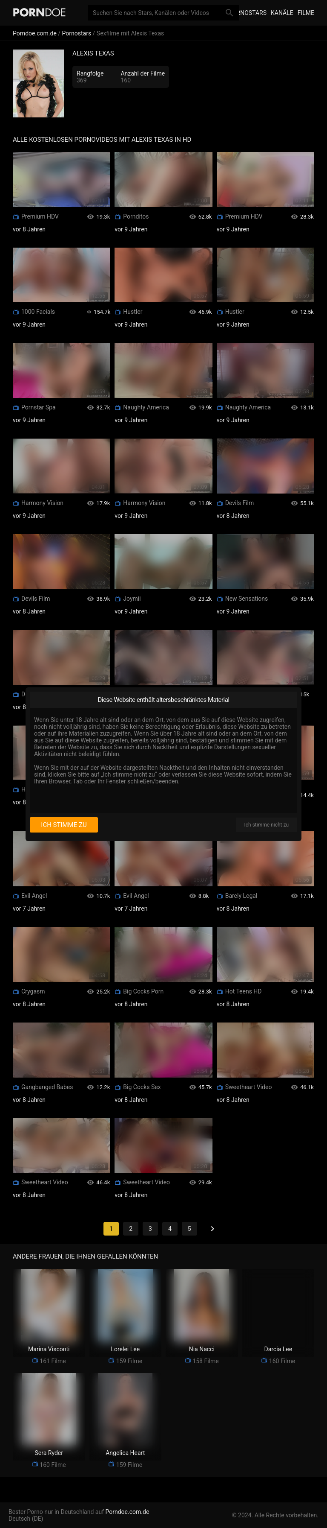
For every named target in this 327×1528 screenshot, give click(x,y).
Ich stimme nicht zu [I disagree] (266, 825)
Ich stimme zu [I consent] (63, 825)
